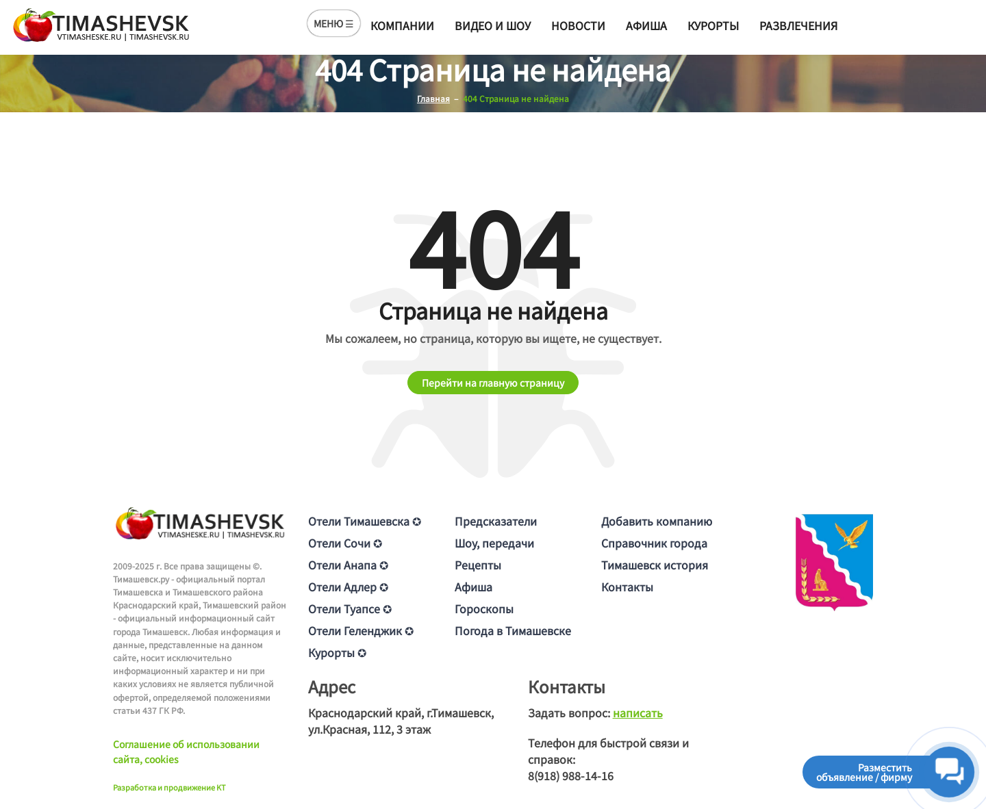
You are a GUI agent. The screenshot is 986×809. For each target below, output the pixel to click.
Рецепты (478, 565)
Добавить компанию (656, 521)
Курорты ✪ (337, 652)
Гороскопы (484, 608)
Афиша (646, 25)
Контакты (627, 586)
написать (638, 712)
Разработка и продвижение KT (169, 787)
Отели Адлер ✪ (348, 586)
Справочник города (654, 543)
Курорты (713, 25)
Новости (578, 25)
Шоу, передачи (494, 543)
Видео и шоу (493, 25)
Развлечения (798, 25)
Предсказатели (496, 521)
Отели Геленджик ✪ (361, 630)
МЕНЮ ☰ (334, 23)
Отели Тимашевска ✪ (364, 521)
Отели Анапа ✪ (348, 565)
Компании (402, 25)
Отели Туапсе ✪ (350, 608)
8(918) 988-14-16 (571, 775)
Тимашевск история (654, 565)
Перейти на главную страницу (493, 382)
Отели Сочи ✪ (345, 543)
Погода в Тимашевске (513, 630)
